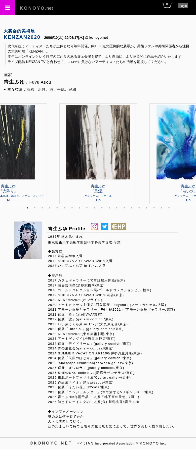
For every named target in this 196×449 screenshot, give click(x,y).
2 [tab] (34, 207)
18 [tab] (154, 207)
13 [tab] (116, 207)
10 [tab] (94, 207)
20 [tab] (168, 207)
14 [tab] (124, 207)
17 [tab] (146, 207)
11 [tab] (101, 207)
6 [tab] (64, 207)
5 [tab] (57, 207)
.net (36, 8)
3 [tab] (42, 207)
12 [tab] (109, 207)
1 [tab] (27, 207)
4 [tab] (49, 207)
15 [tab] (131, 207)
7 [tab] (72, 207)
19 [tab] (161, 207)
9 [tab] (86, 207)
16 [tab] (139, 207)
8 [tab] (79, 207)
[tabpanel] (98, 153)
